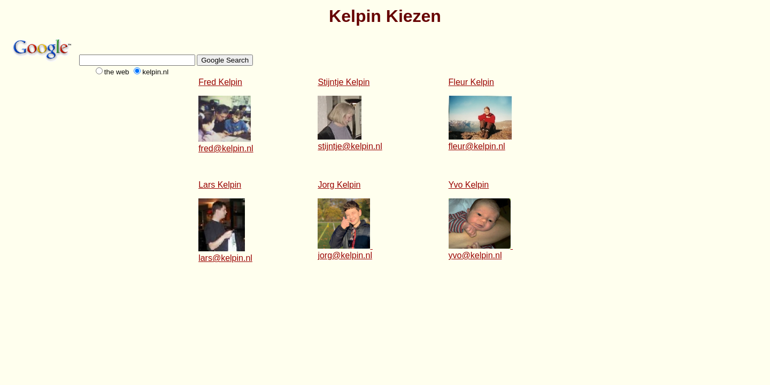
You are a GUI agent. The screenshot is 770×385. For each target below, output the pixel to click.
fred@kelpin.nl (225, 148)
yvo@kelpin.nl (475, 255)
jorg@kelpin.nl (345, 255)
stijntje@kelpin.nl (350, 146)
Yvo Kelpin (469, 184)
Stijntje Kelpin (343, 82)
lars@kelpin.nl (225, 258)
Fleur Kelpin (471, 82)
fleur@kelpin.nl (477, 146)
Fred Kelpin (220, 82)
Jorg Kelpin (339, 184)
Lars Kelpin (219, 184)
